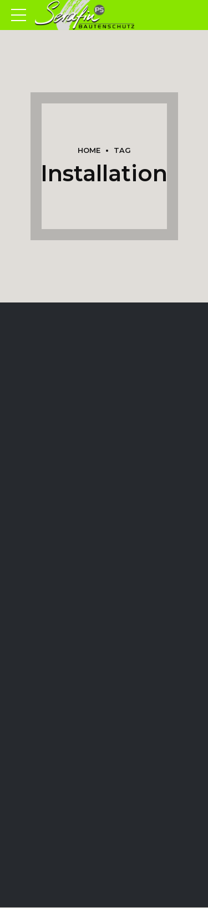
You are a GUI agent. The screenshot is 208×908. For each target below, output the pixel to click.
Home (89, 150)
